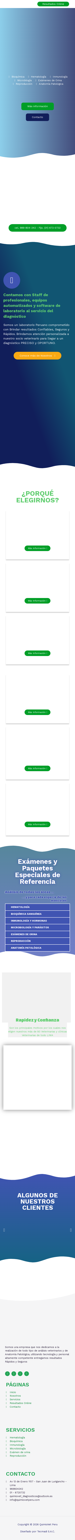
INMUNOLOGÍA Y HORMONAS (29, 920)
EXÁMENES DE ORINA (24, 934)
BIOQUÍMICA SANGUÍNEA (26, 913)
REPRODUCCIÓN (21, 940)
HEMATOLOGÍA (20, 907)
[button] (37, 106)
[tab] (37, 907)
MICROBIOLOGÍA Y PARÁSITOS (30, 927)
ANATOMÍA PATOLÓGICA (26, 947)
